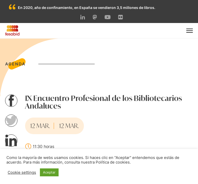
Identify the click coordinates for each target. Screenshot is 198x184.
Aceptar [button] (49, 172)
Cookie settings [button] (22, 172)
